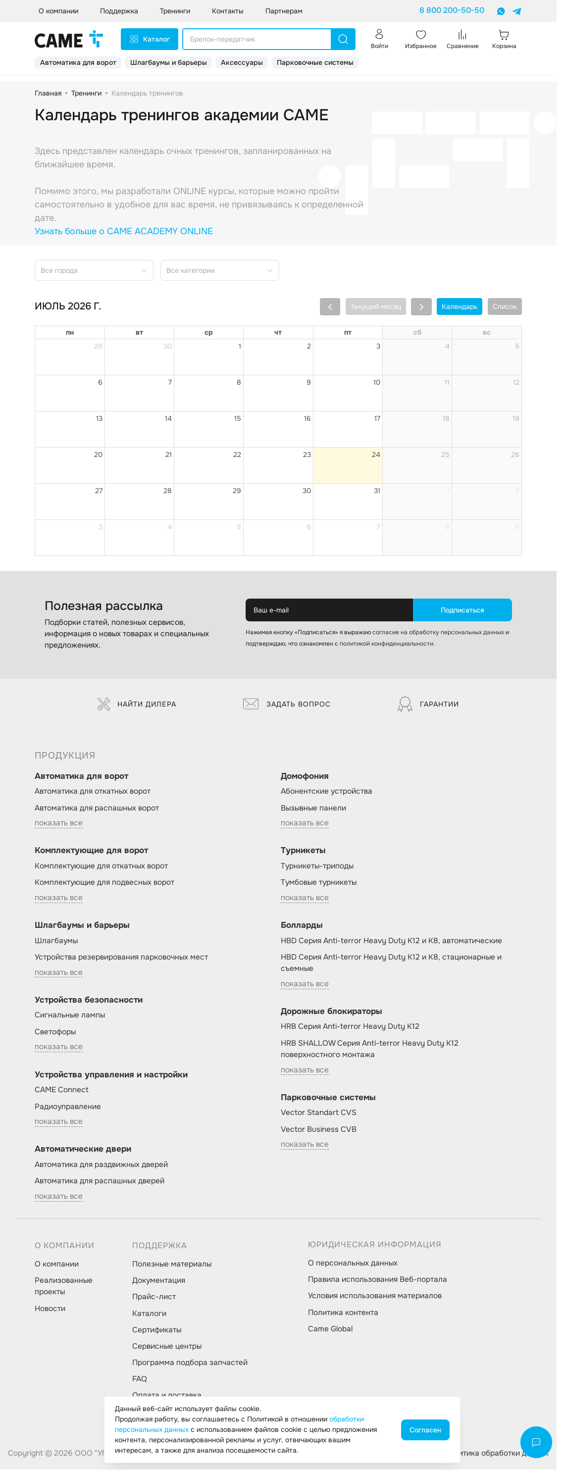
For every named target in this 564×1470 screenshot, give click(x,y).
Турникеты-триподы (317, 866)
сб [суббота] (417, 332)
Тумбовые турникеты (319, 882)
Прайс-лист (154, 1297)
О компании (57, 1264)
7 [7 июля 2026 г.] (170, 382)
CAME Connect (62, 1090)
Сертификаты (156, 1330)
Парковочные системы (315, 62)
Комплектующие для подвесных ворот (104, 882)
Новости (50, 1309)
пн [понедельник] (70, 332)
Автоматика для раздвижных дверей (101, 1164)
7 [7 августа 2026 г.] (378, 526)
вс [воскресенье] (487, 332)
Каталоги (149, 1313)
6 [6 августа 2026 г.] (309, 526)
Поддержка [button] (119, 10)
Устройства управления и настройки (111, 1074)
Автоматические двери (83, 1149)
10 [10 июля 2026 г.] (376, 382)
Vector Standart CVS (319, 1112)
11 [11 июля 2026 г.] (447, 382)
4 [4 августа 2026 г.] (169, 526)
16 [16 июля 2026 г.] (307, 418)
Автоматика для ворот (78, 62)
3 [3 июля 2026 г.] (378, 346)
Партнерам (284, 10)
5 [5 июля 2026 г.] (517, 346)
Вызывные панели (313, 808)
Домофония (305, 776)
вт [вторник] (139, 332)
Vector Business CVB (319, 1129)
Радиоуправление (68, 1107)
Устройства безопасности (89, 1000)
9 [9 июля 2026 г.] (309, 382)
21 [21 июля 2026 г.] (168, 454)
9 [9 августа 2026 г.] (517, 526)
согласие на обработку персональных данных (438, 632)
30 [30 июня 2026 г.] (167, 346)
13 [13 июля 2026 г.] (99, 418)
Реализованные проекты (64, 1286)
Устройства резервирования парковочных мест (121, 957)
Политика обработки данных (496, 1453)
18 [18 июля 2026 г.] (446, 418)
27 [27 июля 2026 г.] (99, 490)
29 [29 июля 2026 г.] (237, 490)
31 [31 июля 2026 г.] (377, 490)
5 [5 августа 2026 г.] (239, 526)
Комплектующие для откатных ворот (101, 866)
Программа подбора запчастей (190, 1363)
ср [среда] (209, 332)
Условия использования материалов (375, 1296)
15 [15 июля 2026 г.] (237, 418)
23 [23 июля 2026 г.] (307, 454)
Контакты (228, 10)
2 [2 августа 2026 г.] (517, 490)
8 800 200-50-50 (451, 10)
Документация (158, 1280)
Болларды (302, 925)
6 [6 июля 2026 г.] (100, 382)
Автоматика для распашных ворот (97, 808)
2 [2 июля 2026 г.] (309, 346)
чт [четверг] (278, 332)
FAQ (139, 1379)
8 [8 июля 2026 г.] (239, 382)
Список (505, 306)
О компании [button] (58, 10)
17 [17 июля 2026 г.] (377, 418)
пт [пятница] (348, 332)
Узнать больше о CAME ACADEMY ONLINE (124, 231)
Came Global (330, 1329)
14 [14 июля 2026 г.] (168, 418)
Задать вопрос (287, 704)
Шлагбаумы (56, 941)
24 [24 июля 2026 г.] (376, 454)
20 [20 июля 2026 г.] (98, 454)
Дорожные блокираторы (331, 1011)
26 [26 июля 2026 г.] (515, 454)
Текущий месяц (376, 306)
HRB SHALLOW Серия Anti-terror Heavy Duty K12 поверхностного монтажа (370, 1049)
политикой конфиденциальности (386, 644)
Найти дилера (137, 704)
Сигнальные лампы (70, 1015)
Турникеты (303, 850)
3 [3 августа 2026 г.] (101, 526)
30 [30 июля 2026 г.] (307, 490)
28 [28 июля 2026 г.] (167, 490)
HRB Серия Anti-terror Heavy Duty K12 (350, 1026)
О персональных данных (353, 1263)
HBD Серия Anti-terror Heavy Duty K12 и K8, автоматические (391, 941)
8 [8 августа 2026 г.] (447, 526)
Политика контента (343, 1313)
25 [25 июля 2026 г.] (445, 454)
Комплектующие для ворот (91, 850)
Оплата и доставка (167, 1395)
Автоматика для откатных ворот (93, 791)
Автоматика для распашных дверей (99, 1181)
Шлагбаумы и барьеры (168, 62)
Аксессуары (242, 62)
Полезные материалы (171, 1264)
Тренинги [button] (175, 10)
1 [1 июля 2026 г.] (240, 346)
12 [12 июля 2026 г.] (516, 382)
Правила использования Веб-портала (377, 1279)
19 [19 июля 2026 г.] (516, 418)
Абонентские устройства (326, 791)
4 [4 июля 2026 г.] (447, 346)
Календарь (459, 306)
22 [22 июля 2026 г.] (237, 454)
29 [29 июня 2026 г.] (98, 346)
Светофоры (55, 1032)
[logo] (69, 39)
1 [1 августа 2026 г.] (448, 490)
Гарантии (428, 704)
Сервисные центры (167, 1346)
